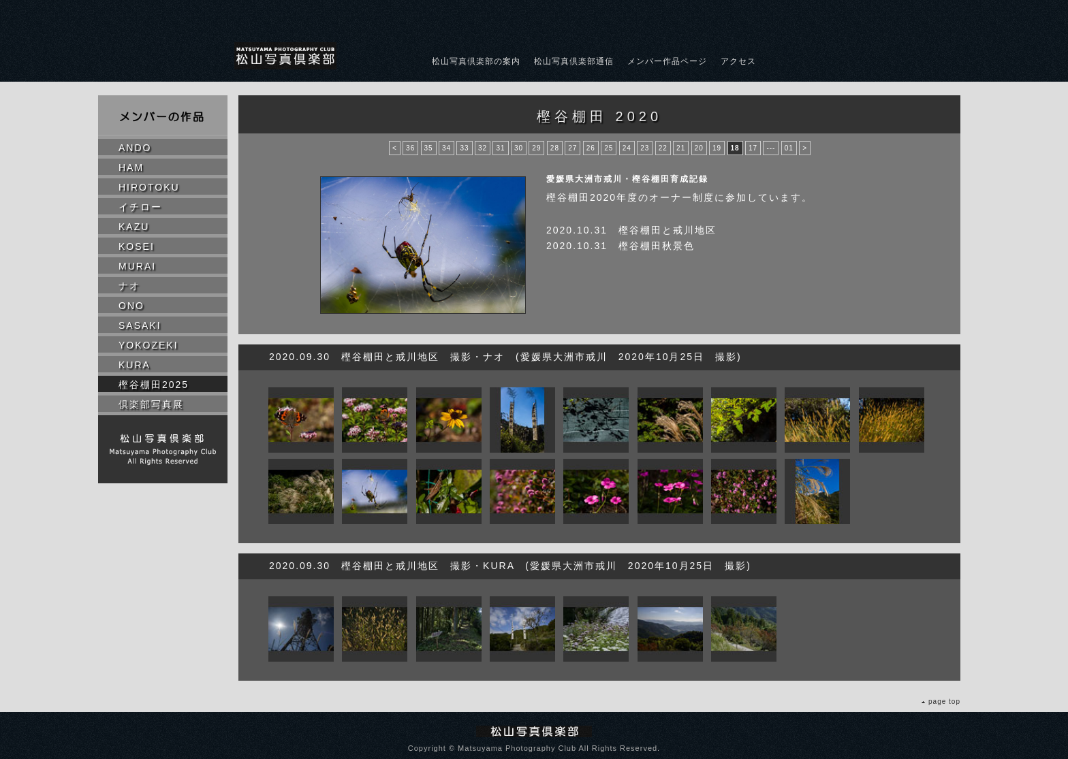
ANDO (135, 147)
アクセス (738, 61)
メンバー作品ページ (667, 61)
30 (518, 148)
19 (716, 148)
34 (446, 148)
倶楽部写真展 (151, 404)
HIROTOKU (149, 187)
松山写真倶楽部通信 (574, 61)
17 (753, 148)
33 (464, 148)
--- (770, 148)
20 (699, 148)
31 (500, 148)
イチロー (140, 206)
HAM (131, 167)
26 (590, 148)
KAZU (134, 226)
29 (536, 148)
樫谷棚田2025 (154, 384)
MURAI (137, 266)
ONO (131, 305)
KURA (135, 364)
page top (944, 701)
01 (789, 148)
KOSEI (137, 246)
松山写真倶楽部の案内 (476, 61)
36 (410, 148)
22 (663, 148)
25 (608, 148)
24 (627, 148)
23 (644, 148)
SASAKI (140, 325)
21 (680, 148)
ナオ (129, 285)
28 (554, 148)
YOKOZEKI (148, 345)
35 (428, 148)
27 (572, 148)
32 (482, 148)
